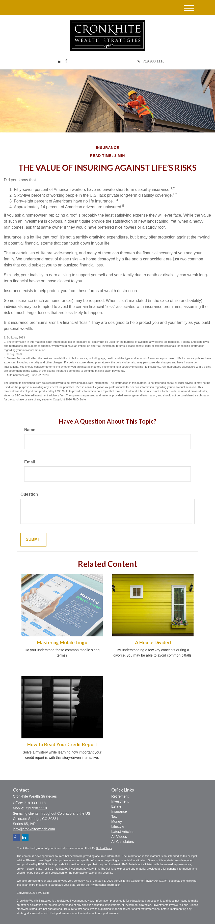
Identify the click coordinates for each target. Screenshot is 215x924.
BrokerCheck (104, 848)
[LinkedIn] (59, 61)
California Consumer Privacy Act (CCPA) (143, 880)
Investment (119, 801)
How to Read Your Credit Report (62, 744)
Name (29, 430)
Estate (116, 806)
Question (29, 494)
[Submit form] (33, 539)
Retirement (119, 796)
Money (116, 821)
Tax (114, 816)
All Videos (119, 837)
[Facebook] (66, 61)
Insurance (119, 811)
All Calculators (122, 842)
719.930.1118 (151, 61)
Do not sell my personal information (98, 884)
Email (29, 462)
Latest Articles (122, 832)
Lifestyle (117, 827)
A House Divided (153, 642)
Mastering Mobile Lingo (62, 642)
